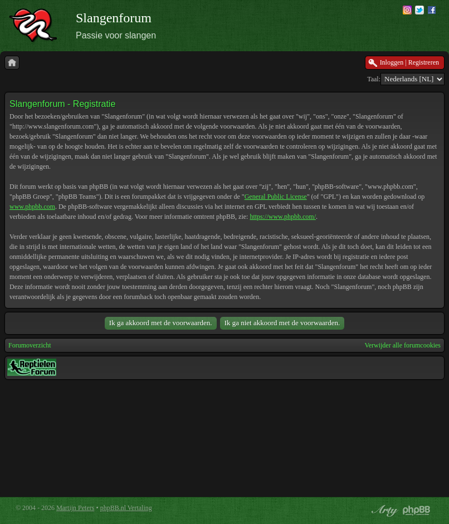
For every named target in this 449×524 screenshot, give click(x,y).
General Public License (276, 196)
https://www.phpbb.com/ (283, 217)
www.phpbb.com (32, 206)
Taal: (373, 79)
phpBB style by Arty (383, 510)
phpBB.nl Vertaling (126, 508)
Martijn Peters (75, 508)
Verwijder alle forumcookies (402, 345)
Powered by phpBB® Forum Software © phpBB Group (416, 510)
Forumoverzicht (29, 345)
